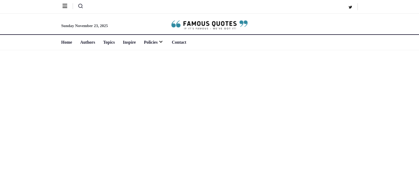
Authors (87, 42)
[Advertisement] (209, 89)
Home (66, 42)
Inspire (129, 42)
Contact (179, 42)
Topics (109, 42)
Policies (154, 42)
